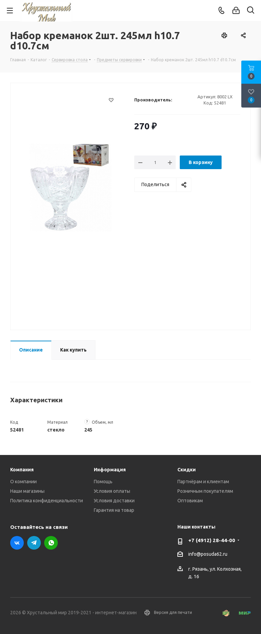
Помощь (103, 481)
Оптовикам (190, 500)
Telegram (34, 543)
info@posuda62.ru (207, 554)
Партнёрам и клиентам (203, 481)
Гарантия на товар (114, 510)
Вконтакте (17, 543)
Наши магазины (27, 491)
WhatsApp (51, 543)
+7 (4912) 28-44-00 (211, 540)
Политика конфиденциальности (46, 500)
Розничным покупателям (205, 491)
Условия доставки (114, 500)
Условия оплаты (112, 491)
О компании (23, 481)
